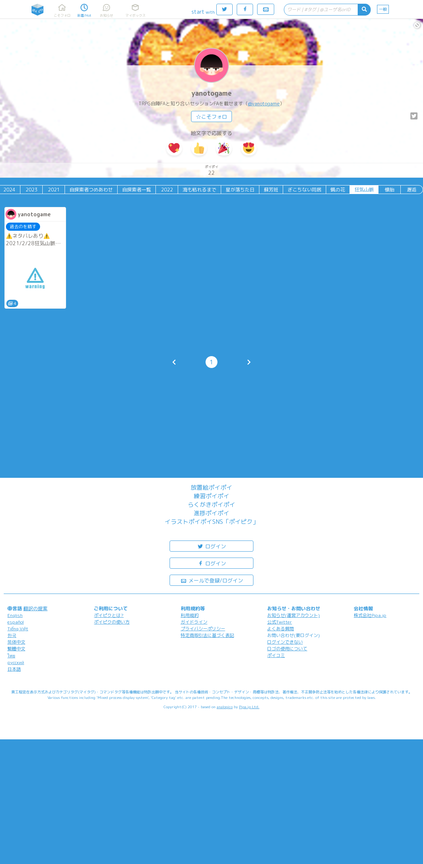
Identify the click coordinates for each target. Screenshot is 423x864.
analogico (225, 706)
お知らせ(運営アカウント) (293, 615)
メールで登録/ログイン (211, 580)
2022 (167, 189)
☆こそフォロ (211, 116)
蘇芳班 (271, 189)
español (15, 622)
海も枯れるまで (199, 189)
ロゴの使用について (287, 648)
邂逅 (412, 189)
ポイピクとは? (109, 615)
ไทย (11, 656)
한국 (11, 635)
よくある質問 (280, 628)
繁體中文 (16, 648)
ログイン (211, 546)
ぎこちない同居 (304, 189)
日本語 (14, 669)
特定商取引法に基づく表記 (207, 635)
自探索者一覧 (136, 189)
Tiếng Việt (17, 628)
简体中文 (16, 642)
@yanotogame (264, 103)
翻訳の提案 (35, 608)
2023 (31, 189)
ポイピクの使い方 (111, 622)
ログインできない (285, 642)
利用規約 (190, 615)
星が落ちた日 (240, 189)
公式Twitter (279, 622)
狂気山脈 (364, 189)
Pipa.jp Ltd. (249, 706)
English (15, 615)
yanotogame (211, 93)
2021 (54, 189)
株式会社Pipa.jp (370, 615)
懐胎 (389, 189)
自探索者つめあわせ (91, 189)
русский (15, 662)
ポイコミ (276, 655)
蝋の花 (338, 189)
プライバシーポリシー (203, 628)
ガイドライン (194, 622)
